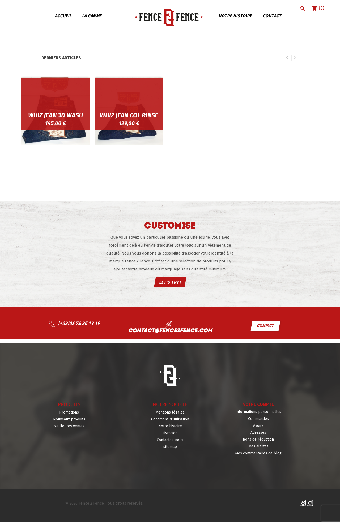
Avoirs (258, 428)
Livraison (170, 436)
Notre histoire (235, 15)
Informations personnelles (258, 414)
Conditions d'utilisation (170, 422)
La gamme (92, 15)
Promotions (69, 415)
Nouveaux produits (69, 422)
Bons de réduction (258, 442)
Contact (272, 15)
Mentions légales (170, 415)
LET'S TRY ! (170, 285)
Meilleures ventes (69, 429)
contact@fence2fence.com (170, 334)
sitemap (170, 449)
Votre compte (258, 407)
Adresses (258, 435)
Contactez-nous (170, 443)
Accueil (63, 15)
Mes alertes (258, 449)
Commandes (258, 421)
